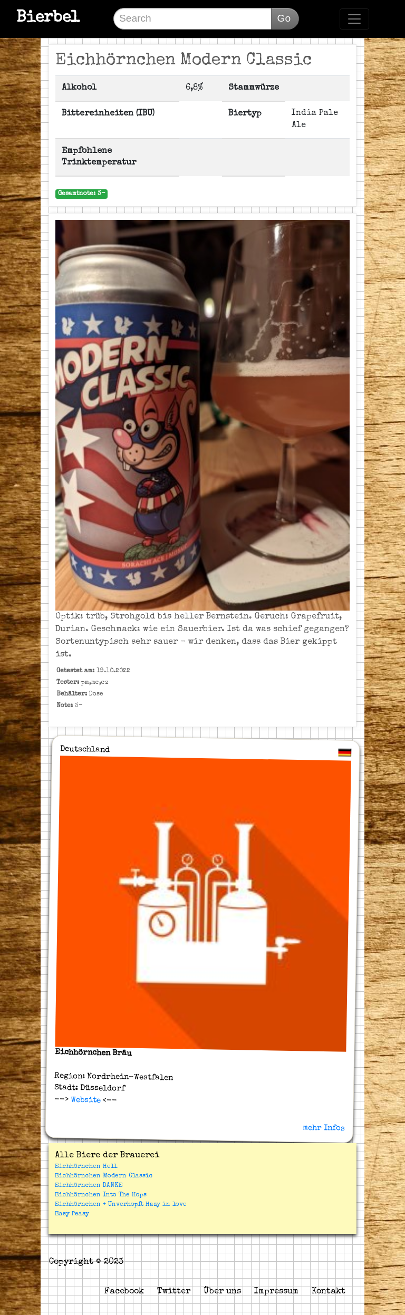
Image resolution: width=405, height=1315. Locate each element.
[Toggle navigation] (354, 19)
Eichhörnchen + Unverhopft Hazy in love (121, 1205)
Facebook (124, 1292)
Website (84, 1100)
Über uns (222, 1292)
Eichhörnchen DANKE (89, 1186)
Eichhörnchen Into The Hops (101, 1195)
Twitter (173, 1292)
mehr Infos (324, 1128)
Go (284, 18)
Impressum (276, 1292)
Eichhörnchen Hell (86, 1167)
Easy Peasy (72, 1214)
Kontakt (328, 1292)
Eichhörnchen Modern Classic (104, 1176)
